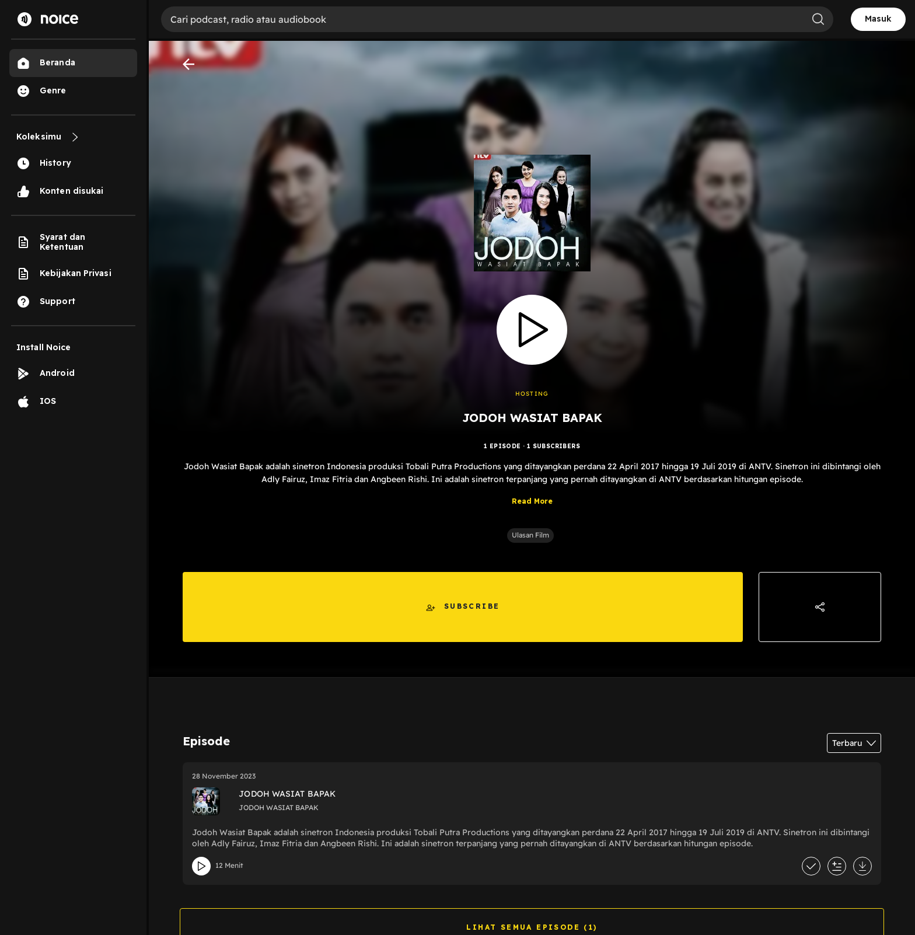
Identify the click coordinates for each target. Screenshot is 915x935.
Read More (532, 501)
